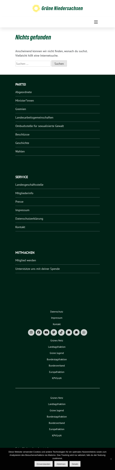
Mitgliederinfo (24, 193)
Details (75, 464)
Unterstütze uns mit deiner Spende (37, 269)
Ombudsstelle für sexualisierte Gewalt (39, 126)
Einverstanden (43, 464)
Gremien (20, 109)
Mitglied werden (25, 260)
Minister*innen (24, 100)
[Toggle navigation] (96, 22)
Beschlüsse (22, 134)
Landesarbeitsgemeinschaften (34, 117)
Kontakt (20, 227)
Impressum (22, 210)
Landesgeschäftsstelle (29, 185)
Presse (19, 201)
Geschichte (22, 143)
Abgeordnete (23, 92)
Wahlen (20, 151)
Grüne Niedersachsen (62, 8)
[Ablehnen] (111, 459)
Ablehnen (61, 464)
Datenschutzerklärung (29, 218)
